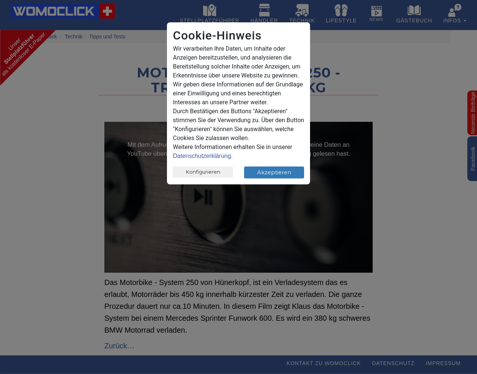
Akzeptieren (274, 172)
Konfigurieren (203, 172)
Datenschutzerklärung (202, 156)
